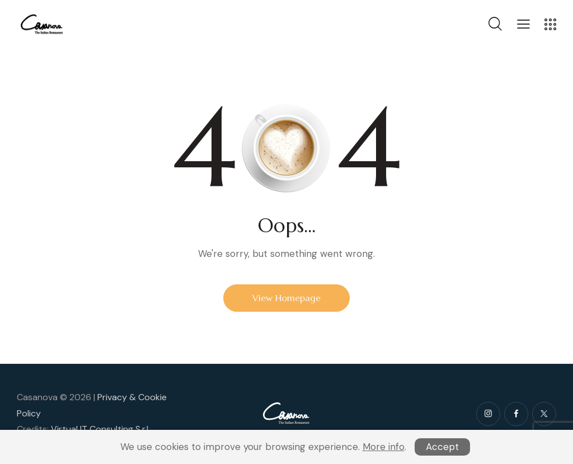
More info (384, 446)
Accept (442, 446)
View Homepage (286, 297)
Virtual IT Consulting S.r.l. (100, 429)
